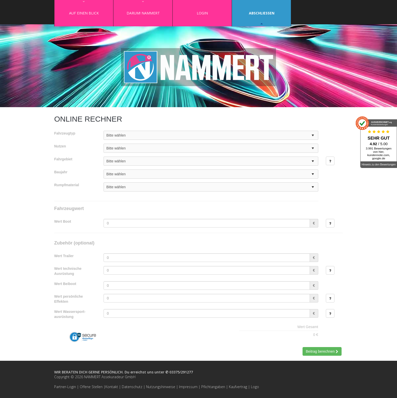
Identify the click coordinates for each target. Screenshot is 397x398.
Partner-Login (65, 386)
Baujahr (60, 172)
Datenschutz (132, 386)
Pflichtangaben (213, 386)
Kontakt (111, 386)
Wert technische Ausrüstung (68, 271)
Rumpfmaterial (66, 185)
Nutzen (60, 146)
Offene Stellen (91, 386)
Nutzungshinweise (160, 386)
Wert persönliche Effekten (68, 299)
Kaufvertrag (238, 386)
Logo (255, 386)
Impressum (188, 386)
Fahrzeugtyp (64, 133)
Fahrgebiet (63, 159)
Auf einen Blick (84, 13)
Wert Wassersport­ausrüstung (70, 314)
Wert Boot (62, 221)
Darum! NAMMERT (143, 13)
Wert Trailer (64, 256)
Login (202, 13)
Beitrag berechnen (322, 351)
